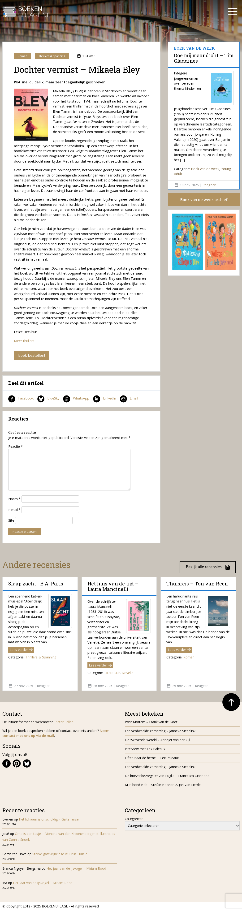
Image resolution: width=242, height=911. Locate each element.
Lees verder (21, 649)
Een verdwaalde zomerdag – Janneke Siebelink (160, 731)
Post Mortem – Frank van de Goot (151, 722)
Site (11, 520)
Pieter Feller (64, 722)
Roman (22, 56)
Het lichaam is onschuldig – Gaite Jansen (50, 819)
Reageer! (209, 185)
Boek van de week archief (204, 199)
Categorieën (134, 818)
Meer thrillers (24, 341)
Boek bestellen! (31, 355)
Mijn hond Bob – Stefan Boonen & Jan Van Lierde (163, 785)
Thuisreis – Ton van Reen (197, 583)
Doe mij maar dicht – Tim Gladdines (203, 58)
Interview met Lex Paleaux (145, 749)
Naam (14, 499)
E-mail (14, 509)
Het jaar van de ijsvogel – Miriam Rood (77, 868)
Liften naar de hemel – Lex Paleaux (152, 758)
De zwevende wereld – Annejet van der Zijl (157, 740)
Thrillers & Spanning (52, 56)
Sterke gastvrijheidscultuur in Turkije (59, 854)
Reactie (15, 446)
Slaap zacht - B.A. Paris (35, 583)
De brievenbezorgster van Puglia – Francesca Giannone (167, 776)
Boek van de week (205, 169)
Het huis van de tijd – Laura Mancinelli (112, 586)
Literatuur (112, 673)
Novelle (127, 673)
